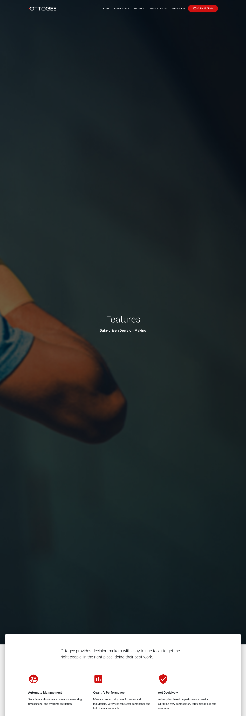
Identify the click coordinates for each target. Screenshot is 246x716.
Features (139, 8)
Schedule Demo (203, 8)
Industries (178, 8)
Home (106, 8)
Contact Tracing (158, 8)
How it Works (121, 8)
